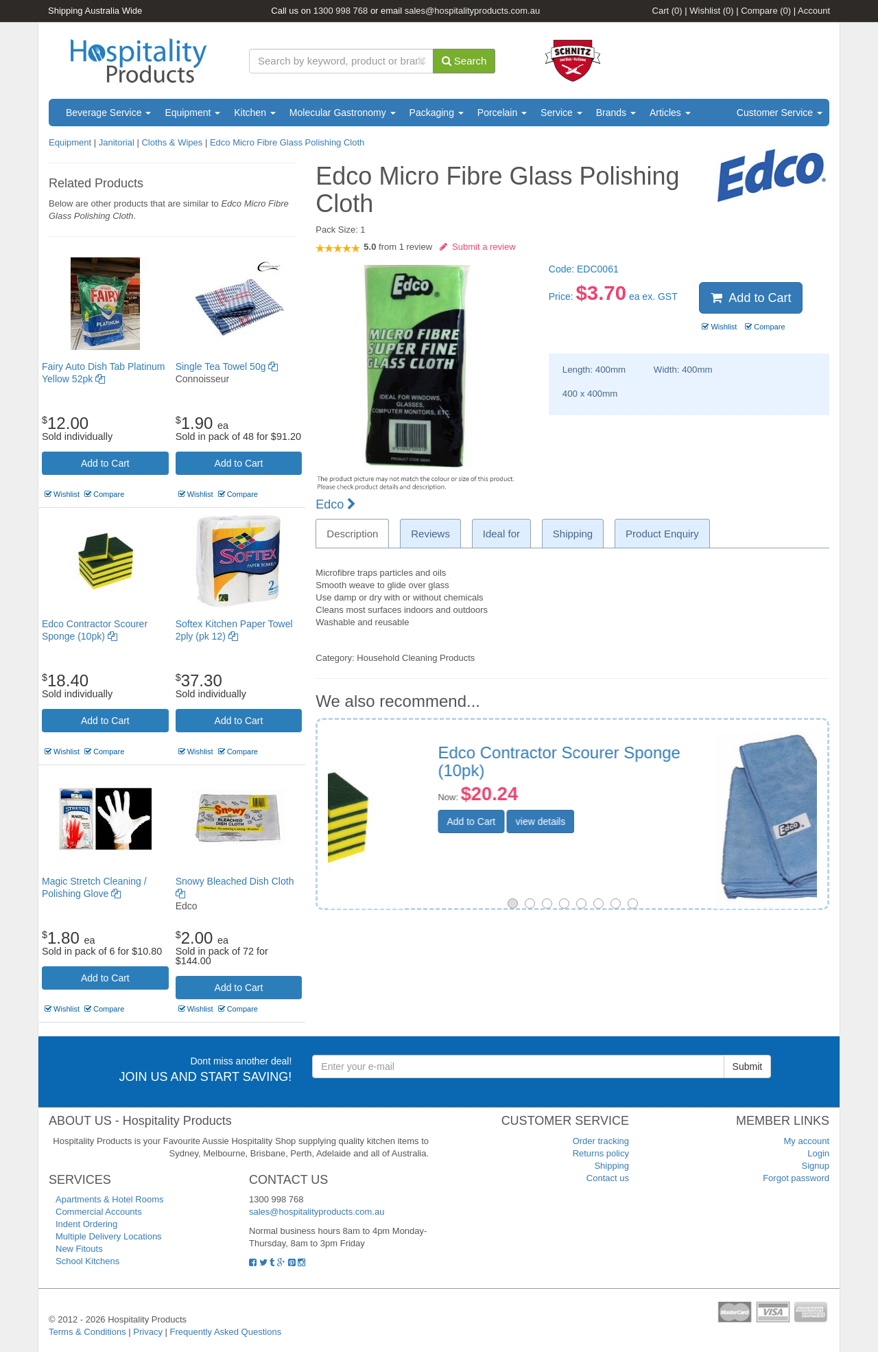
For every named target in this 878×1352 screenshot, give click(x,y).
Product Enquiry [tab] (662, 533)
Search (464, 61)
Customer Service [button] (779, 112)
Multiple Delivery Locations (109, 1236)
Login (818, 1153)
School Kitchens (87, 1261)
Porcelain (502, 112)
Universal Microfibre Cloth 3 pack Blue (661, 761)
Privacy (148, 1332)
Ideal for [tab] (501, 533)
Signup (815, 1166)
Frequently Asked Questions (226, 1332)
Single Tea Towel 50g (227, 366)
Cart (667, 10)
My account (806, 1141)
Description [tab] (352, 533)
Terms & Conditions (87, 1332)
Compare (766, 10)
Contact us (607, 1178)
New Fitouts (79, 1249)
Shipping (611, 1166)
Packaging (437, 112)
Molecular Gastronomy (342, 112)
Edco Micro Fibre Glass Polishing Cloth (287, 142)
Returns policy (601, 1153)
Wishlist (711, 10)
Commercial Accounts (99, 1212)
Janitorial (118, 142)
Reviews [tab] (430, 533)
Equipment (192, 112)
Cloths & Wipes (171, 142)
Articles (670, 112)
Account (814, 10)
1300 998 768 (340, 10)
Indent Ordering (86, 1224)
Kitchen (255, 112)
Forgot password (796, 1178)
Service (561, 112)
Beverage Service (108, 112)
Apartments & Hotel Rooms (110, 1199)
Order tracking (601, 1141)
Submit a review (478, 247)
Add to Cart (105, 463)
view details (642, 837)
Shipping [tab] (573, 533)
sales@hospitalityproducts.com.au (472, 10)
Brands (616, 112)
